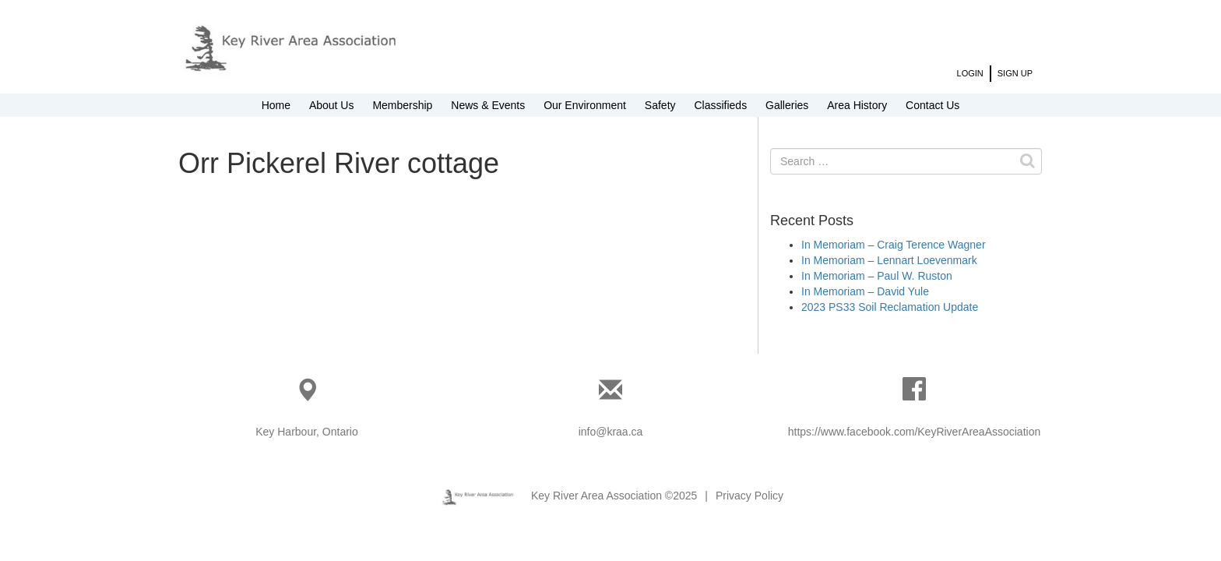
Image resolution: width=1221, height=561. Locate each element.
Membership (402, 105)
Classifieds (720, 105)
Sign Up (1015, 73)
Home (276, 105)
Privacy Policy (749, 495)
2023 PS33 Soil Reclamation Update (889, 307)
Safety (660, 105)
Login (970, 73)
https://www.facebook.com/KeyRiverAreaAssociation (914, 431)
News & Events (488, 105)
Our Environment (585, 105)
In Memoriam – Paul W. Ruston (876, 276)
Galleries (786, 105)
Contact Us (932, 105)
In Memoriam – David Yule (865, 291)
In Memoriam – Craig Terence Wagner (893, 244)
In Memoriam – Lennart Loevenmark (889, 260)
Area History (857, 105)
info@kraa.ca (611, 431)
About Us (331, 105)
